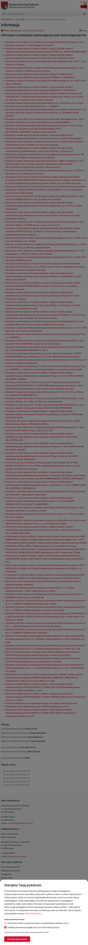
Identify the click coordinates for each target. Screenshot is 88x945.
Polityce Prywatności (32, 913)
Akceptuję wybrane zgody (17, 939)
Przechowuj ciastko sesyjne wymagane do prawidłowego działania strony (36, 923)
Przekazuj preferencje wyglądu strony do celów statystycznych (31, 927)
